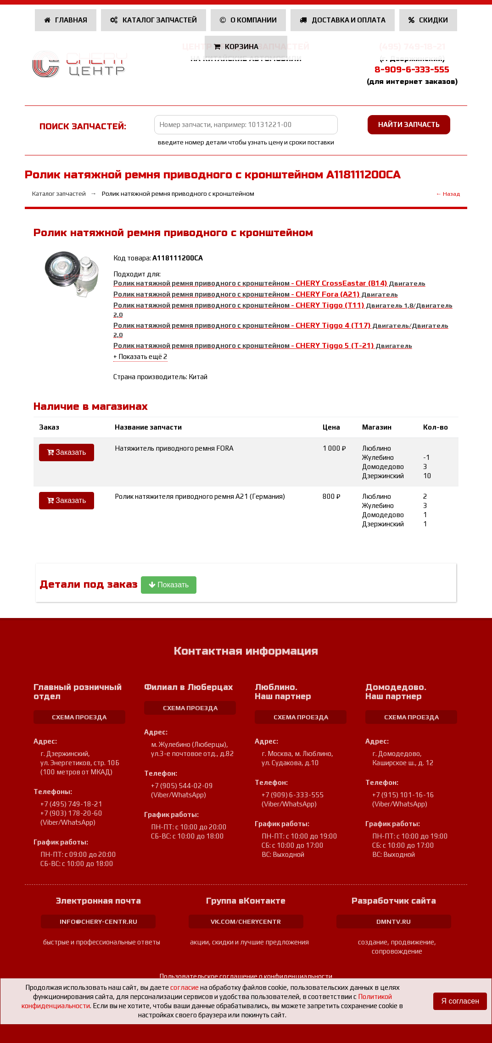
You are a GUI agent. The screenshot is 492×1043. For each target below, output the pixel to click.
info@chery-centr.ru (98, 921)
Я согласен (460, 1001)
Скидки (428, 20)
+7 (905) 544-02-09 (182, 785)
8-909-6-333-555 (412, 70)
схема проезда (79, 717)
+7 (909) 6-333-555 (293, 795)
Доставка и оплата (343, 20)
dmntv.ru (393, 921)
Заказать (66, 452)
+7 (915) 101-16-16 (403, 795)
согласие (184, 987)
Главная (66, 20)
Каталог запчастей (153, 20)
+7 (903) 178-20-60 (71, 813)
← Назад (448, 193)
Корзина (237, 46)
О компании (248, 20)
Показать (169, 585)
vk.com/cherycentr (246, 921)
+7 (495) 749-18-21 (71, 804)
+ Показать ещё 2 (140, 356)
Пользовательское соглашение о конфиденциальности (245, 976)
